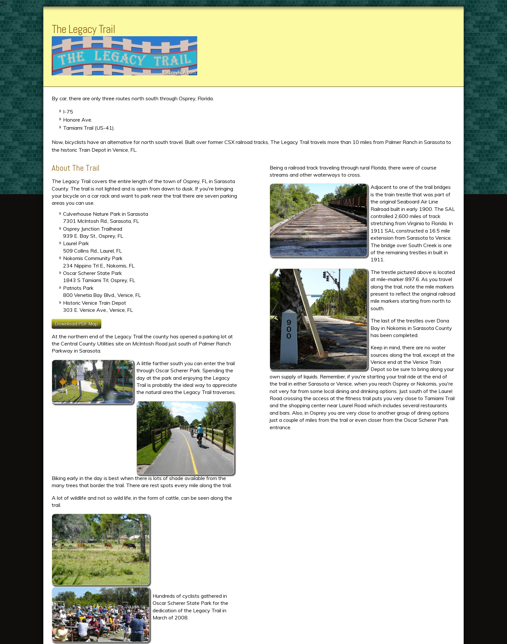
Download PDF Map (76, 324)
